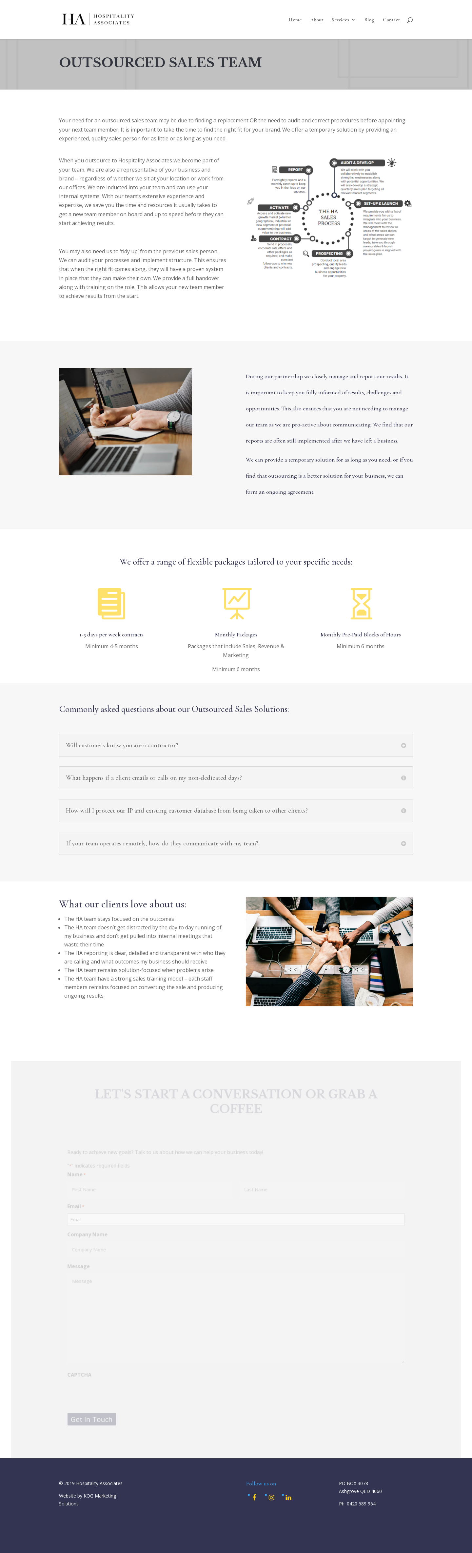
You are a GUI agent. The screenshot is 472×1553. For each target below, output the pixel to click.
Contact (391, 20)
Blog (369, 20)
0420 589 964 (361, 1504)
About (316, 20)
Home (295, 20)
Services (340, 20)
